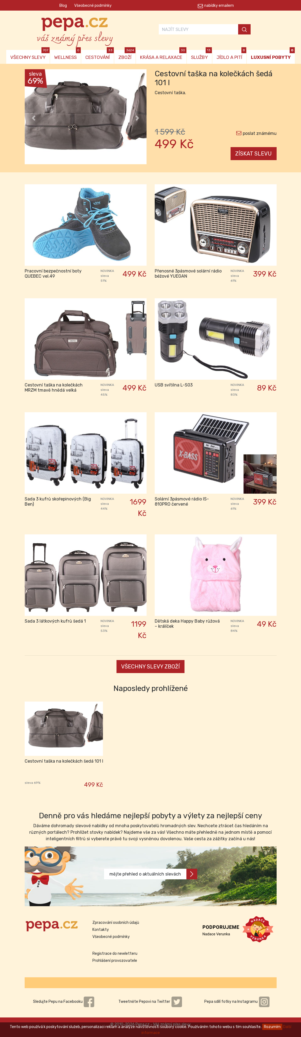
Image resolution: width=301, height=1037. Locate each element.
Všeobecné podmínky (93, 5)
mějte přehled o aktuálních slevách (153, 874)
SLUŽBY (201, 55)
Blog (63, 5)
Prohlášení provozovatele (114, 960)
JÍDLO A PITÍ (231, 55)
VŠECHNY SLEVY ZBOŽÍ (150, 666)
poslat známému (260, 133)
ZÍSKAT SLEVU (253, 153)
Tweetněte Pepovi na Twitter (150, 1001)
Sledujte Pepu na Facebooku (64, 1001)
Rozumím (272, 1027)
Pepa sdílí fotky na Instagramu (237, 1001)
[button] (34, 118)
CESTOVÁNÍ (99, 55)
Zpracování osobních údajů (115, 922)
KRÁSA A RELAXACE (163, 55)
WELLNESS (67, 55)
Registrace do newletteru (114, 953)
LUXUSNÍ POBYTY (273, 55)
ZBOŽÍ (126, 55)
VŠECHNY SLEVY (30, 55)
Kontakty (100, 929)
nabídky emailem (219, 5)
